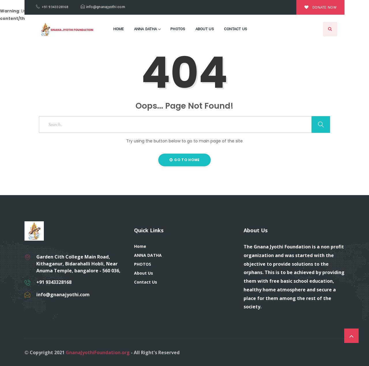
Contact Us (235, 29)
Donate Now (320, 7)
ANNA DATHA (147, 29)
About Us (204, 29)
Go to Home (185, 159)
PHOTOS (177, 29)
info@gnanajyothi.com (103, 7)
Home (118, 29)
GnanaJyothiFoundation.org (98, 352)
